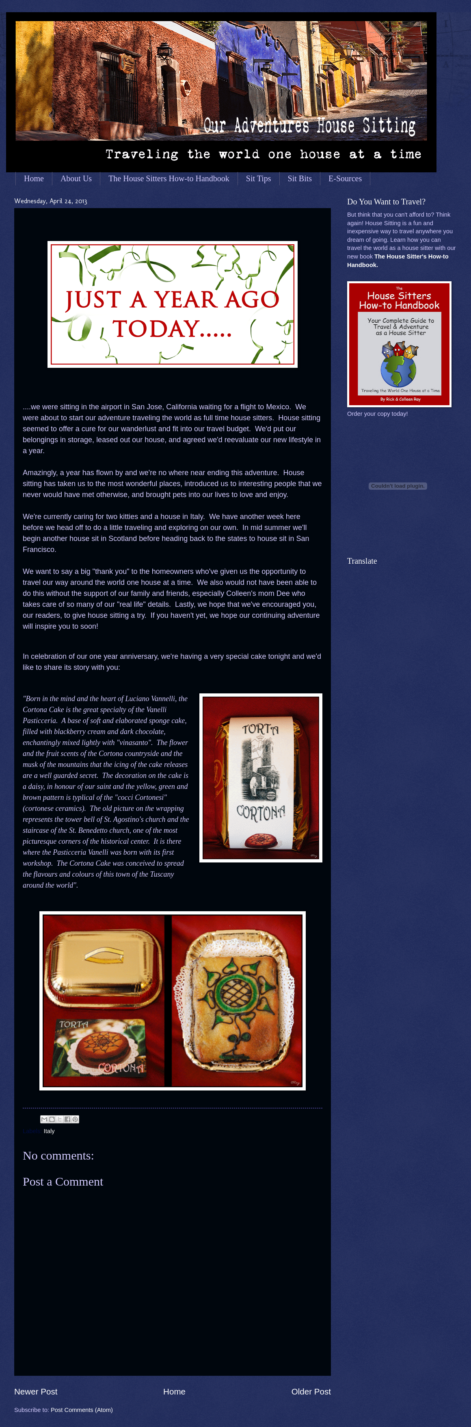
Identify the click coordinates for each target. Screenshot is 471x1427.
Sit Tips (258, 178)
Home (34, 178)
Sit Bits (300, 178)
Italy (49, 1131)
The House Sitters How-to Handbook (168, 178)
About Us (76, 178)
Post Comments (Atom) (82, 1410)
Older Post (311, 1391)
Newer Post (35, 1391)
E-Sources (345, 178)
